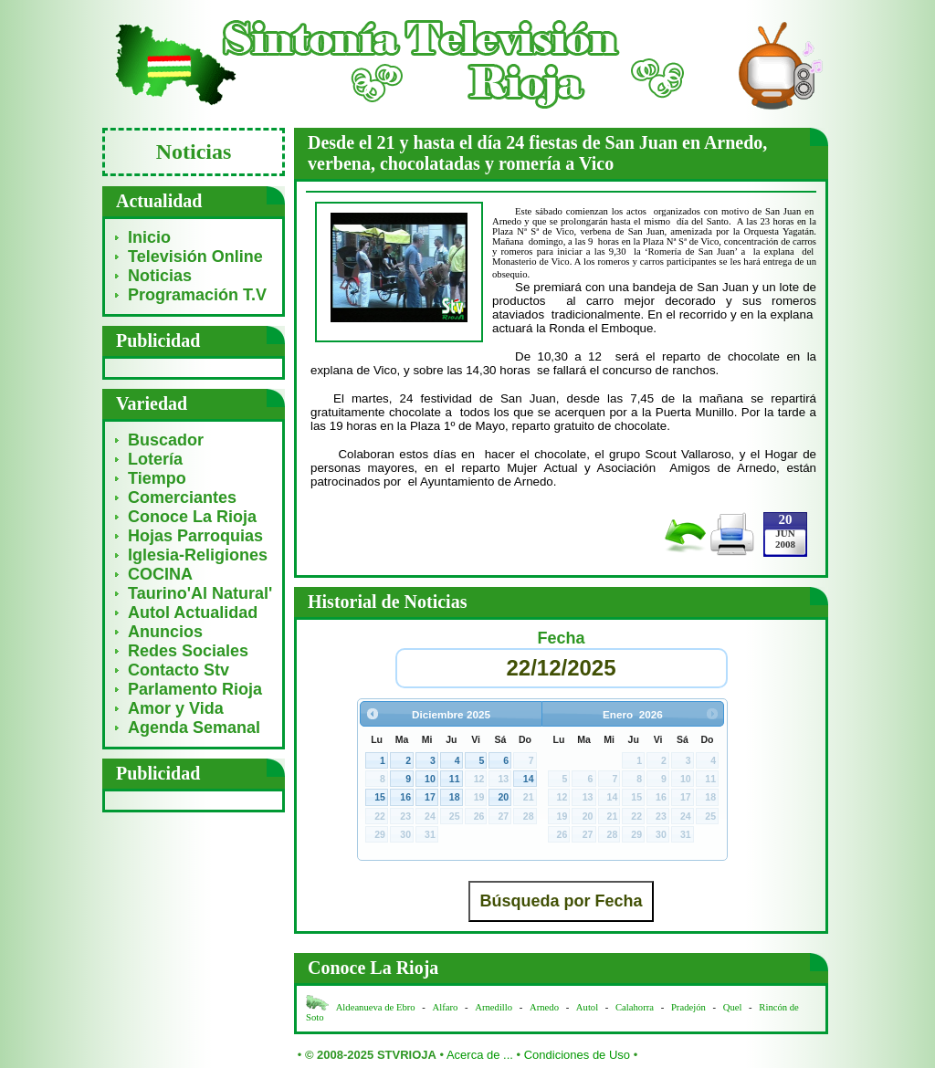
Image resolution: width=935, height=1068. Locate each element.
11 (454, 778)
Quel (732, 1007)
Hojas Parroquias (195, 536)
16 (405, 796)
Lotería (155, 459)
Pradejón (688, 1007)
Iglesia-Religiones (198, 555)
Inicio (149, 237)
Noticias (160, 276)
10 (430, 778)
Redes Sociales (188, 651)
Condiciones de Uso (577, 1055)
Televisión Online (195, 256)
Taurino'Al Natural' (200, 593)
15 (379, 796)
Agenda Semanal (194, 727)
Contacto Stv (178, 670)
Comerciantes (182, 497)
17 (430, 796)
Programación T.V (197, 295)
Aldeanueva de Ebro (375, 1007)
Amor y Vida (176, 708)
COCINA (160, 574)
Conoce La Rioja (192, 517)
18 (454, 796)
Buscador (166, 440)
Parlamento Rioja (195, 689)
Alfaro (445, 1007)
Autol (588, 1007)
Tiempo (157, 478)
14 (528, 778)
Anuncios (165, 632)
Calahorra (634, 1007)
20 (503, 796)
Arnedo (544, 1007)
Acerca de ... (479, 1055)
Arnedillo (493, 1007)
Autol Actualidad (192, 612)
